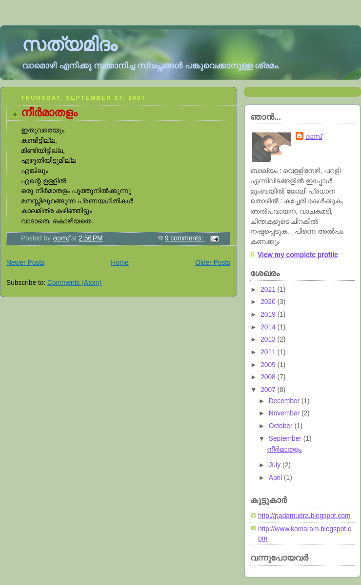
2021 (269, 289)
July (275, 465)
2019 (269, 314)
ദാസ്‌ (313, 136)
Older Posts (212, 262)
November (285, 413)
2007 (269, 389)
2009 (269, 364)
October (282, 426)
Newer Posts (25, 262)
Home (120, 262)
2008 (269, 377)
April (276, 477)
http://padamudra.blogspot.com (304, 516)
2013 (269, 339)
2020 (269, 301)
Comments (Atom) (74, 282)
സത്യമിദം (69, 44)
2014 (269, 327)
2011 (269, 352)
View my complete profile (298, 255)
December (285, 401)
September (286, 438)
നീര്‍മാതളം (49, 113)
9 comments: (185, 238)
